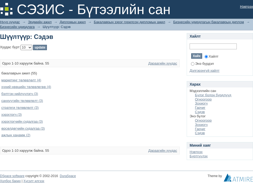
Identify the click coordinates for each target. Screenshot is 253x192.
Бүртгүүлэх (199, 156)
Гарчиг (200, 108)
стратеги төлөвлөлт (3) (20, 108)
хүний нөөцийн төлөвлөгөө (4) (26, 87)
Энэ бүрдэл (202, 64)
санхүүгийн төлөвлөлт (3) (22, 101)
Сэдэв (200, 112)
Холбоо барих (10, 181)
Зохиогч (201, 103)
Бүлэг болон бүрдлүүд (213, 95)
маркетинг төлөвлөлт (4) (21, 80)
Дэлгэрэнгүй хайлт (204, 71)
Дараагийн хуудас (162, 63)
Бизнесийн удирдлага (17, 27)
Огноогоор (203, 99)
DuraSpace (68, 176)
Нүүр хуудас (10, 22)
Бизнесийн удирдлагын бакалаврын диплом (208, 22)
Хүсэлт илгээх (33, 181)
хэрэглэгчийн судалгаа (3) (22, 121)
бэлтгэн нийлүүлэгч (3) (19, 94)
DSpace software (12, 176)
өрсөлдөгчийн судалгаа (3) (23, 128)
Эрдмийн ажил (40, 22)
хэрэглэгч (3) (11, 115)
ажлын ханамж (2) (15, 135)
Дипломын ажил (73, 22)
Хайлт (212, 56)
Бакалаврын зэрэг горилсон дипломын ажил (129, 22)
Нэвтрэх (246, 7)
